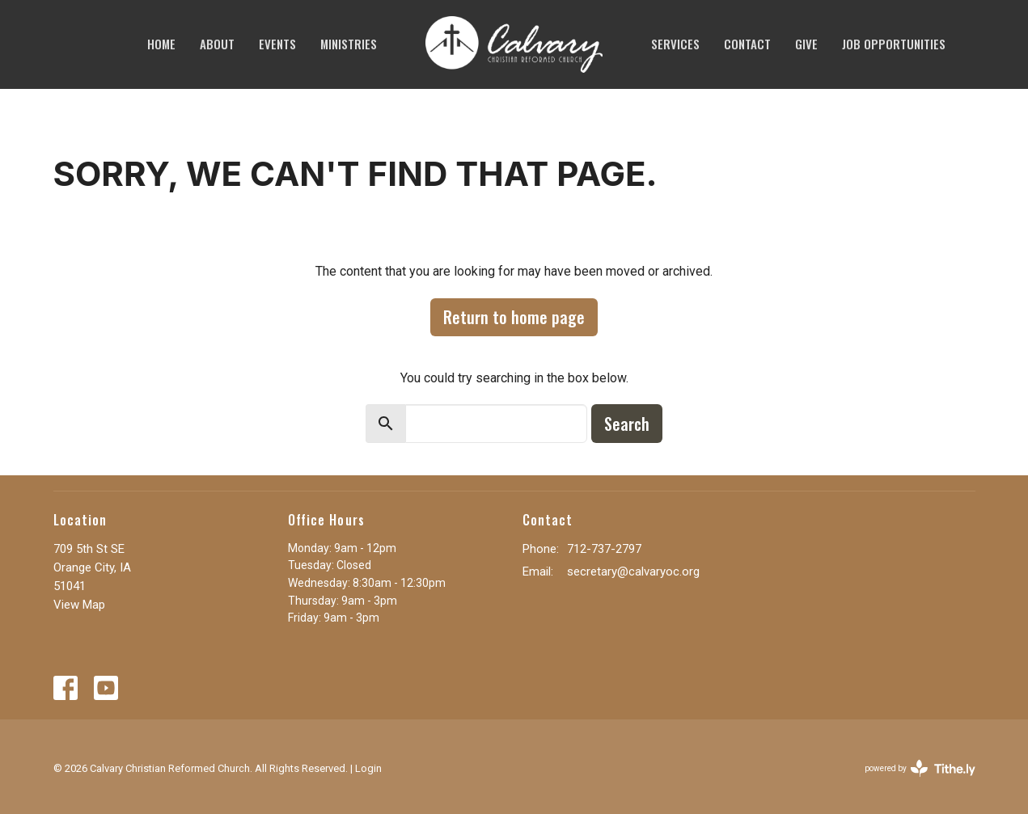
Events (277, 44)
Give (806, 44)
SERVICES (675, 44)
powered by (920, 768)
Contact (747, 44)
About (217, 44)
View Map (79, 604)
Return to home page (514, 317)
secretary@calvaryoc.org (633, 571)
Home (161, 44)
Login (368, 768)
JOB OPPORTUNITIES (894, 44)
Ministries (348, 44)
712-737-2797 (604, 549)
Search (626, 423)
